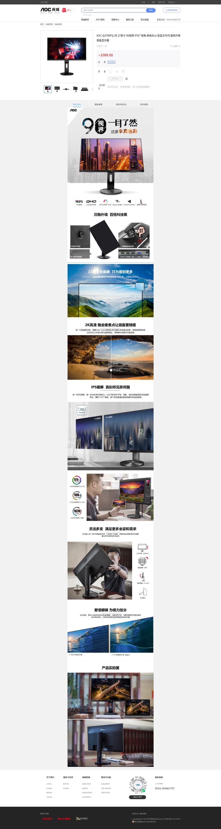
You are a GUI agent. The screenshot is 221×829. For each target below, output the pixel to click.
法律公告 (49, 797)
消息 (153, 2)
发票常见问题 (105, 792)
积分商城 (145, 20)
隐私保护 (49, 792)
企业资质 (49, 788)
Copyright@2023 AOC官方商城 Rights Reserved (148, 819)
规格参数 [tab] (98, 104)
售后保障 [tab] (144, 104)
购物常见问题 (86, 784)
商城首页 (85, 20)
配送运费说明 (105, 784)
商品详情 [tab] (77, 104)
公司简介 (49, 784)
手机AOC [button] (172, 2)
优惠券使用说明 (87, 792)
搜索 (151, 10)
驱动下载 (66, 784)
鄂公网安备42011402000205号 (145, 822)
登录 (143, 2)
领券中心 (115, 20)
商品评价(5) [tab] (121, 104)
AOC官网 (43, 2)
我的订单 (161, 2)
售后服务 (66, 788)
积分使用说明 (86, 797)
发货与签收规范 (106, 788)
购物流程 (85, 788)
